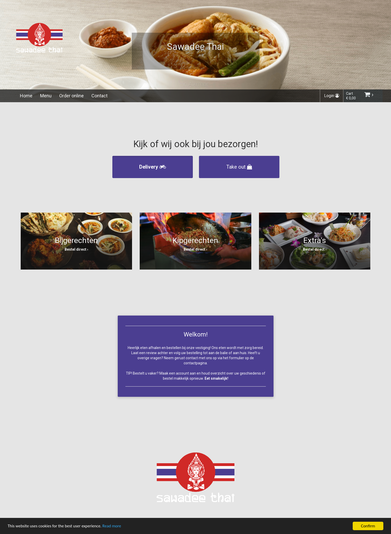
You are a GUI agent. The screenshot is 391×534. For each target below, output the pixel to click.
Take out (239, 167)
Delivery (152, 167)
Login (331, 95)
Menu (46, 95)
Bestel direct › (76, 249)
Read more (114, 526)
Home (26, 95)
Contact (99, 95)
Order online (71, 95)
